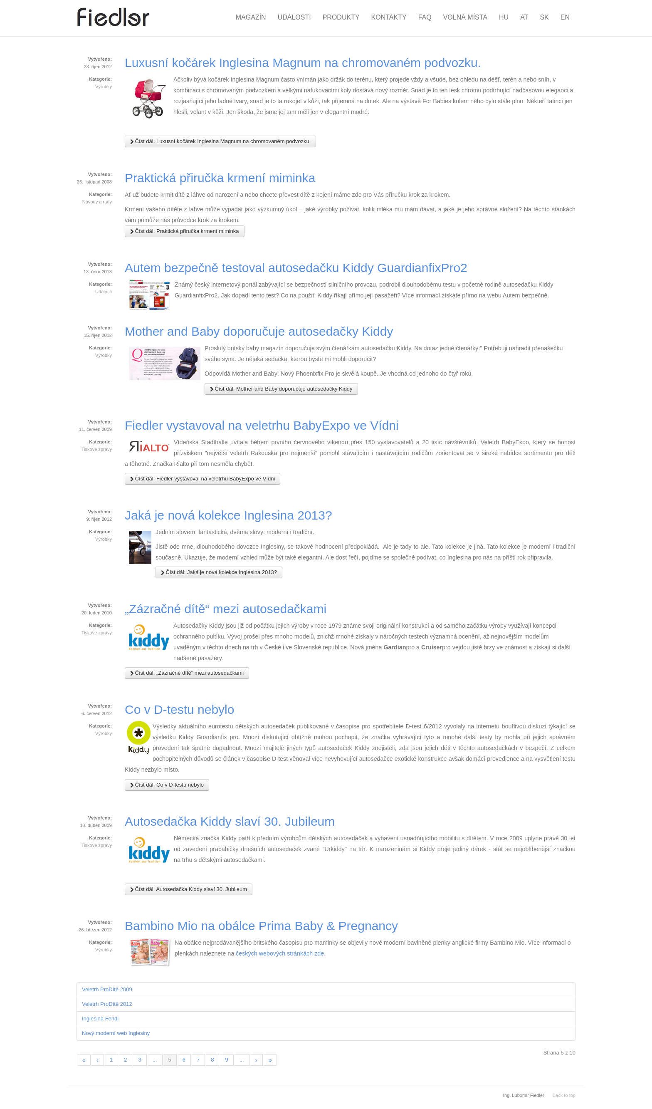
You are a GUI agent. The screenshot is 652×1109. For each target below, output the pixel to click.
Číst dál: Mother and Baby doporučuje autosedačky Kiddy (281, 389)
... (155, 1060)
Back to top (564, 1095)
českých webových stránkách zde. (281, 953)
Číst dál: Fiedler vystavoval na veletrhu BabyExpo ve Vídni (202, 478)
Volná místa (465, 17)
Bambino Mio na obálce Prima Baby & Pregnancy (261, 926)
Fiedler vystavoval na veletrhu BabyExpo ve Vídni (262, 425)
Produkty (341, 17)
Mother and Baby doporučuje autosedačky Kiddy (259, 331)
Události (294, 17)
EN (565, 17)
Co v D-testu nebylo (179, 709)
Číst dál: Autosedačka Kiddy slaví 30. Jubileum (188, 889)
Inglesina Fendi (100, 1018)
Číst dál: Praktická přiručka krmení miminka (184, 231)
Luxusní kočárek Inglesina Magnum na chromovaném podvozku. (303, 62)
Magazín (251, 17)
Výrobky (103, 86)
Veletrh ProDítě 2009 (107, 989)
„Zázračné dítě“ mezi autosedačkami (225, 609)
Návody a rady (97, 201)
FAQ (425, 17)
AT (524, 17)
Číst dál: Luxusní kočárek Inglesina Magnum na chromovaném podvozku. (220, 141)
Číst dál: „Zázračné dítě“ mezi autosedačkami (187, 673)
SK (544, 17)
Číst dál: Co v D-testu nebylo (167, 785)
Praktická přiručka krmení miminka (220, 178)
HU (504, 17)
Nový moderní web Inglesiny (116, 1033)
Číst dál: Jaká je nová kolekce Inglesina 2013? (219, 572)
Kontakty (389, 17)
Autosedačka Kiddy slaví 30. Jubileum (230, 821)
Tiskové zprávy (97, 449)
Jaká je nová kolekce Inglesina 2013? (228, 515)
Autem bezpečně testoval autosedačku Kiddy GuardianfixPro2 (296, 268)
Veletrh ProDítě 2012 (107, 1004)
